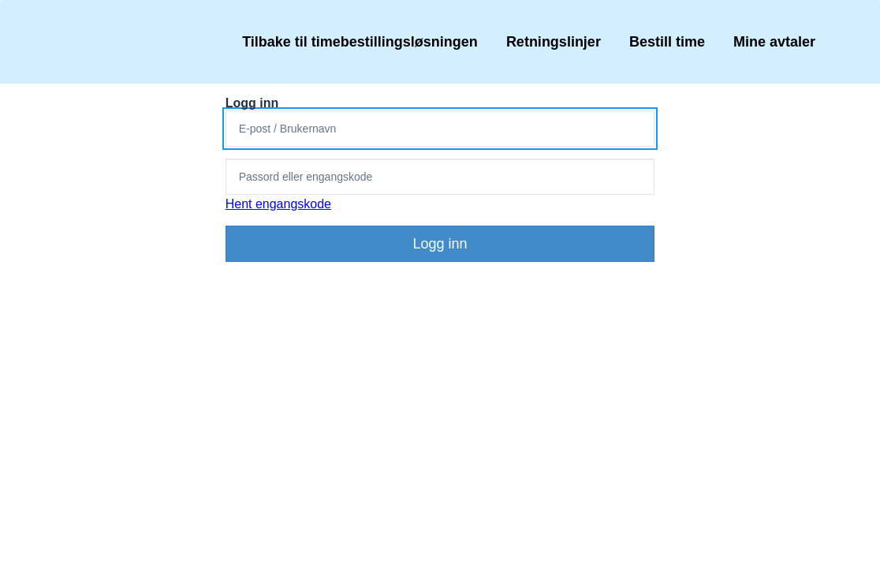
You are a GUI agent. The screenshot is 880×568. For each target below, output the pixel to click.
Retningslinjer (553, 42)
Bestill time (667, 42)
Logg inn (439, 244)
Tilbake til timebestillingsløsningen (360, 42)
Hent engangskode (278, 204)
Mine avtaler (774, 42)
